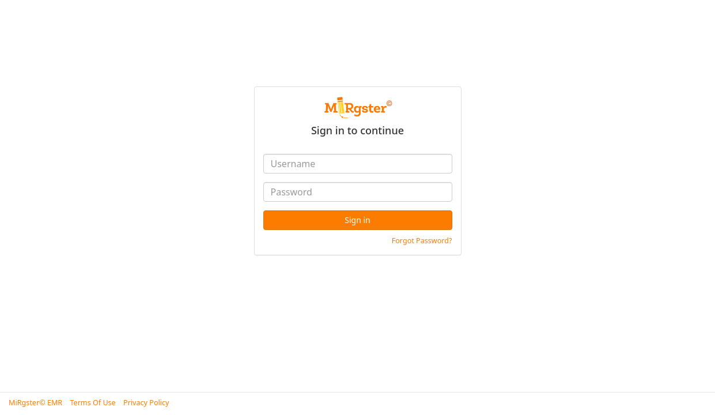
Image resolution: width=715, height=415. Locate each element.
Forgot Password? (422, 241)
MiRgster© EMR (35, 403)
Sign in (357, 219)
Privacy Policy (146, 403)
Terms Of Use (92, 403)
